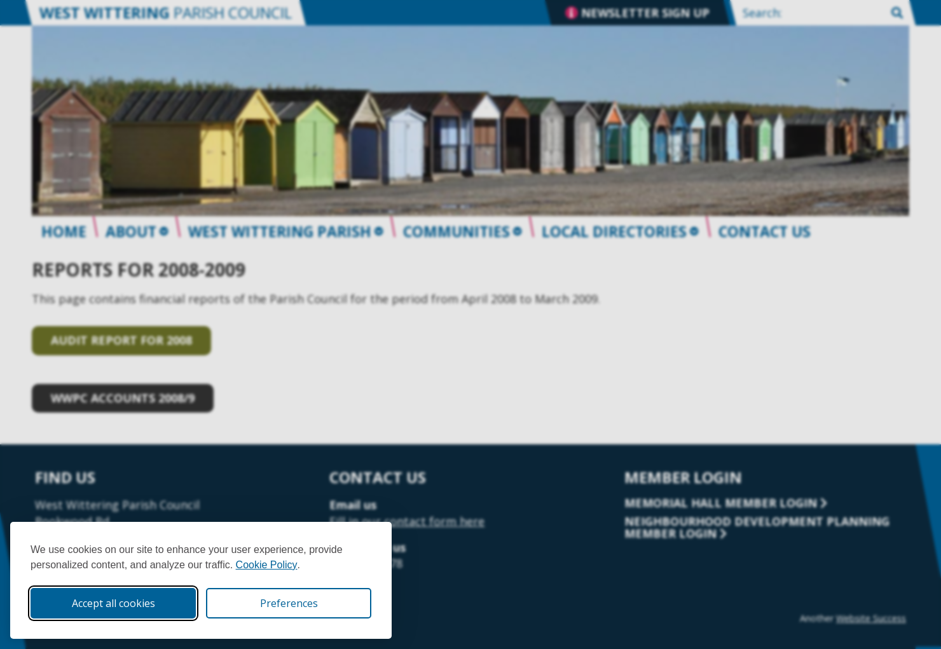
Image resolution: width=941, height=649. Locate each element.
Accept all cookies (113, 603)
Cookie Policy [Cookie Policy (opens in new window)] (267, 564)
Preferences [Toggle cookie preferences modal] (289, 603)
